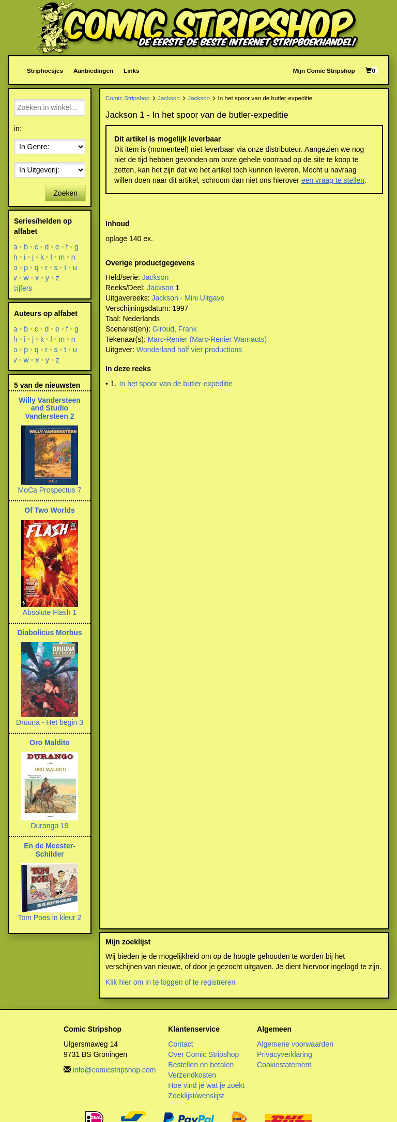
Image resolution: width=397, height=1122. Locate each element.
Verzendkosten (192, 1075)
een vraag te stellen (332, 180)
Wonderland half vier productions (189, 349)
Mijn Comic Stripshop (324, 70)
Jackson (169, 97)
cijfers (23, 288)
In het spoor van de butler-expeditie (176, 384)
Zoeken (65, 193)
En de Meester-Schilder (49, 850)
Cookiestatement (284, 1065)
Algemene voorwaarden (295, 1044)
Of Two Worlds (49, 510)
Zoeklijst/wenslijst (196, 1096)
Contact (180, 1044)
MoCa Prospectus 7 (50, 490)
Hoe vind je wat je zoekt (206, 1085)
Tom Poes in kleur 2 (50, 917)
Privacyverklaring (284, 1054)
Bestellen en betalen (201, 1065)
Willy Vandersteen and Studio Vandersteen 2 (50, 408)
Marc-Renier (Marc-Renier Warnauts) (207, 339)
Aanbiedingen (93, 70)
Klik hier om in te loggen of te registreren (170, 982)
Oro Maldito (49, 742)
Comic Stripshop (127, 97)
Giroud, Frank (174, 329)
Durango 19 (49, 825)
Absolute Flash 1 (50, 612)
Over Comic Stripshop (203, 1054)
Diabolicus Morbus (49, 632)
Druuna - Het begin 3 (49, 722)
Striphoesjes (45, 70)
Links (131, 70)
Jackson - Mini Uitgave (187, 298)
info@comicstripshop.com (114, 1070)
